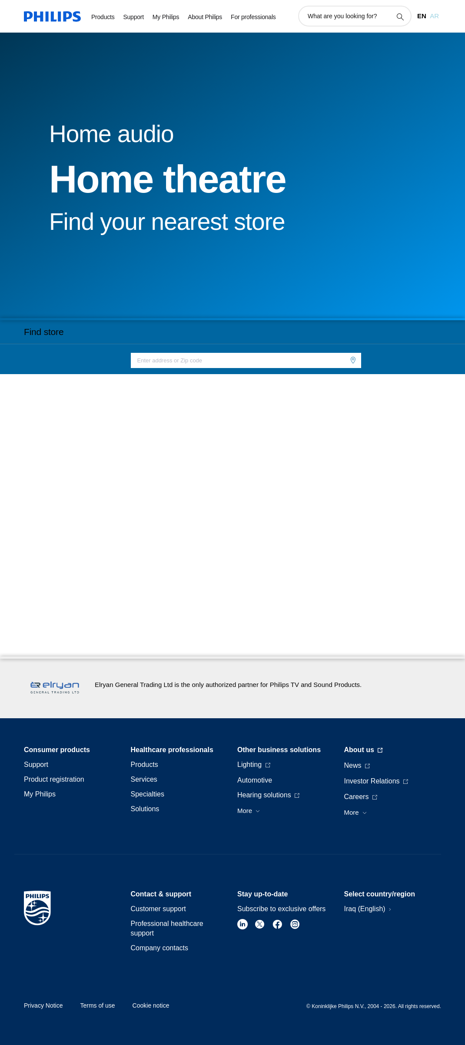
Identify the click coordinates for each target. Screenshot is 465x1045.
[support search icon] (400, 16)
